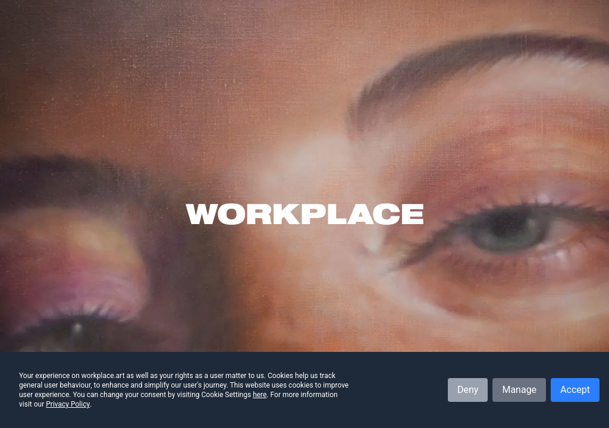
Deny (467, 389)
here (259, 395)
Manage (519, 389)
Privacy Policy (68, 404)
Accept (575, 389)
